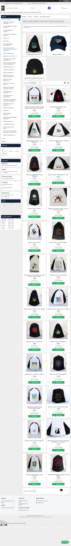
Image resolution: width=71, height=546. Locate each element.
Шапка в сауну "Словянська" (34, 341)
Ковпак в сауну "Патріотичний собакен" (58, 309)
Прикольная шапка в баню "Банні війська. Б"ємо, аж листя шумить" (34, 107)
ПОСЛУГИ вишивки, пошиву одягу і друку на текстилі (9, 131)
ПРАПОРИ (5, 110)
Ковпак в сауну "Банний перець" (58, 242)
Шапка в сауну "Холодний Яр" (58, 374)
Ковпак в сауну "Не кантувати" (58, 275)
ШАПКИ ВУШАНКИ (7, 121)
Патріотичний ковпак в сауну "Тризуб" (34, 309)
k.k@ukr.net (6, 196)
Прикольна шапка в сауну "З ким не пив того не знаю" (58, 209)
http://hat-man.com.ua (9, 194)
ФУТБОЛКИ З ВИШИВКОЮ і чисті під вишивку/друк (10, 100)
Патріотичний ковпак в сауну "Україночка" (34, 141)
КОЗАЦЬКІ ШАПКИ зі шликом (8, 31)
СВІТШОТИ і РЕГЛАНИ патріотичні (8, 104)
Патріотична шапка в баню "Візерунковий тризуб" (34, 407)
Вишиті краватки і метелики (7, 114)
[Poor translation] (5, 525)
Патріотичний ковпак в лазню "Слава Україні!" (58, 475)
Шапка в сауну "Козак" (34, 242)
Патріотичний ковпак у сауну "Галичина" (58, 107)
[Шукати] (49, 8)
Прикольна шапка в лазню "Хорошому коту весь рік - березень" (58, 441)
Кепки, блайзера (57, 54)
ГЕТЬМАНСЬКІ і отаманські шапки (9, 35)
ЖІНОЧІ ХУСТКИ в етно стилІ (8, 84)
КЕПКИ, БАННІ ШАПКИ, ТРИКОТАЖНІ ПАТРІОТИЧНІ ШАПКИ (10, 49)
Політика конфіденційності (47, 517)
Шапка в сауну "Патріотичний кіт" (34, 440)
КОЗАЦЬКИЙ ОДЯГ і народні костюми (10, 27)
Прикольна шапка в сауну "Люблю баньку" (58, 141)
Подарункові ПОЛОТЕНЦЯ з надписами (10, 118)
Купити (35, 116)
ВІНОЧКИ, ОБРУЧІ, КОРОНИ (7, 80)
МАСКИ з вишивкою (8, 53)
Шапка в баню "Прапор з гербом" (34, 374)
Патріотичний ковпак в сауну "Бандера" (34, 175)
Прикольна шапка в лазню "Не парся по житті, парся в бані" (34, 275)
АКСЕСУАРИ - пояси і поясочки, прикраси (8, 76)
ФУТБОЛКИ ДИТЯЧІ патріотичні (8, 96)
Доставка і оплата (45, 16)
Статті (3, 138)
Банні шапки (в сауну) (33, 54)
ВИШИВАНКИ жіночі (8, 67)
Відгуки (4, 141)
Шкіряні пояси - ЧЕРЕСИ (9, 56)
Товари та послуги (7, 12)
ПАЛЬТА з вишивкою (8, 107)
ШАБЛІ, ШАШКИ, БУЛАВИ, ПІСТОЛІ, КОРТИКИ (9, 63)
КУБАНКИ (5, 41)
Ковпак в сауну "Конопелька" (58, 341)
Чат (65, 542)
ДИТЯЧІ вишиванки (7, 72)
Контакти (36, 16)
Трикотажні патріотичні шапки (33, 78)
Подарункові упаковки (8, 135)
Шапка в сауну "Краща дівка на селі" (58, 174)
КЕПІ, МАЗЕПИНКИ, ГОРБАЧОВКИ (8, 44)
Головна (23, 16)
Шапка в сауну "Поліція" (34, 208)
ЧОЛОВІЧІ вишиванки (8, 69)
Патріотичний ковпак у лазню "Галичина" (34, 475)
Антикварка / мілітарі (8, 124)
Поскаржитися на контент (36, 517)
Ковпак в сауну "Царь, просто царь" (58, 407)
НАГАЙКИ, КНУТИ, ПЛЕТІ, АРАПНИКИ (9, 59)
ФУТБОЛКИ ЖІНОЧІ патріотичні (8, 92)
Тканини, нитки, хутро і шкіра (8, 127)
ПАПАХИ (5, 38)
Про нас (30, 16)
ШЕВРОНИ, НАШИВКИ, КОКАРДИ (8, 23)
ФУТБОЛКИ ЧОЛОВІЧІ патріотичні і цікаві (8, 88)
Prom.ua (42, 515)
